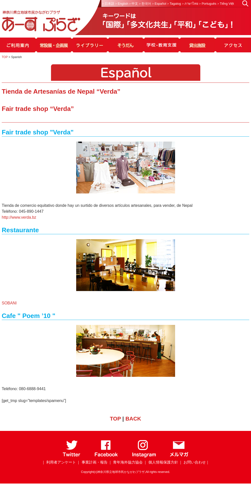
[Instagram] (143, 456)
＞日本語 (107, 3)
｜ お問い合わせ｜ (194, 462)
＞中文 (133, 3)
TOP (5, 57)
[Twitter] (71, 456)
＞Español (158, 3)
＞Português (207, 3)
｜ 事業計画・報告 (92, 462)
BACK (133, 419)
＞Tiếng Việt (225, 3)
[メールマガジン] (179, 456)
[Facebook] (106, 456)
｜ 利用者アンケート (59, 462)
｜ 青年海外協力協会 (125, 462)
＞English (121, 3)
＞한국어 (144, 3)
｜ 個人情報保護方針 (160, 462)
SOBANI (9, 303)
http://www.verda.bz (19, 217)
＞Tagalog (173, 3)
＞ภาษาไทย (189, 3)
